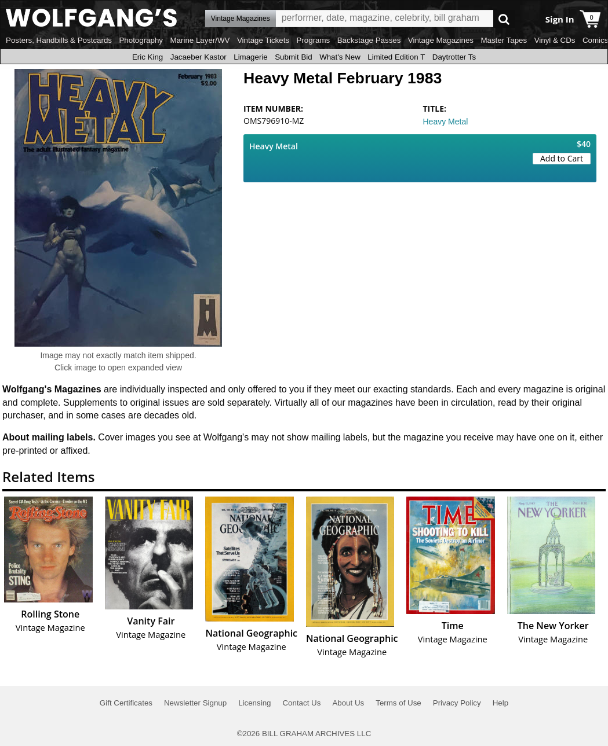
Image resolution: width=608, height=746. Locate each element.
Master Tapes (503, 40)
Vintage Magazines (441, 40)
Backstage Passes (369, 40)
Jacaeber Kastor (198, 57)
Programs (313, 40)
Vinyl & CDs (555, 40)
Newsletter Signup (195, 703)
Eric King (147, 57)
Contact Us (301, 703)
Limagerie (251, 57)
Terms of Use (398, 703)
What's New (340, 57)
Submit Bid (293, 57)
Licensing (254, 703)
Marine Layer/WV (200, 40)
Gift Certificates (126, 703)
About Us (348, 703)
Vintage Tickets (263, 40)
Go (504, 19)
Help (500, 703)
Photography (141, 40)
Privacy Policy (457, 703)
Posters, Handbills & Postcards (59, 40)
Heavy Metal (445, 121)
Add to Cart (561, 158)
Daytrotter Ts (454, 57)
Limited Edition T (396, 57)
